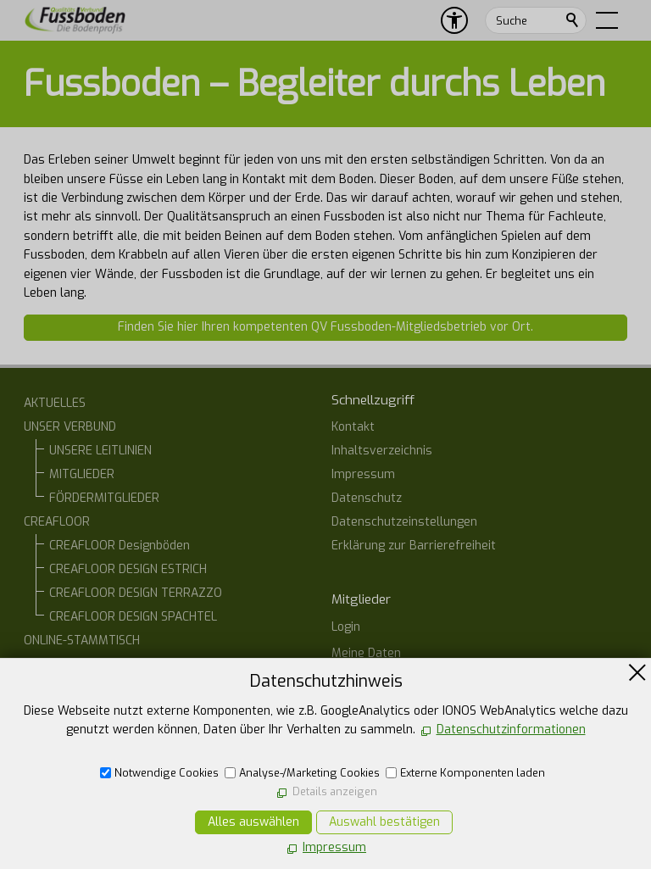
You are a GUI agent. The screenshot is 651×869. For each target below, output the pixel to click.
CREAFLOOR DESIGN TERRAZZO (135, 593)
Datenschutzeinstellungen (404, 522)
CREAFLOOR (57, 522)
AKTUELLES (55, 403)
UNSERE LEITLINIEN (100, 451)
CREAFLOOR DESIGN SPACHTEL (133, 617)
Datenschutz (366, 498)
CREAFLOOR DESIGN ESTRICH (128, 569)
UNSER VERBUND (70, 427)
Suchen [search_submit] (573, 20)
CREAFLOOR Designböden (119, 546)
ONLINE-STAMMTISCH (82, 640)
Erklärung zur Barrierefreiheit (413, 546)
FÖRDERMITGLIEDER (104, 498)
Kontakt (353, 427)
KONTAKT (49, 664)
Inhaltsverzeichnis (381, 451)
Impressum (363, 474)
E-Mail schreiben (395, 806)
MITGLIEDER (81, 474)
